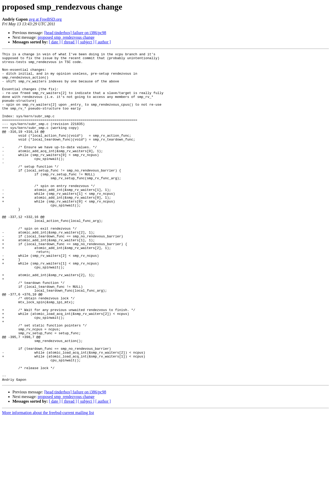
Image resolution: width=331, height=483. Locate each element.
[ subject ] (86, 42)
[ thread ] (69, 42)
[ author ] (103, 42)
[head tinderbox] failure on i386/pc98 (75, 32)
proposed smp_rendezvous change (66, 37)
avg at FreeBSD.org (45, 19)
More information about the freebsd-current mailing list (48, 478)
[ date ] (55, 42)
